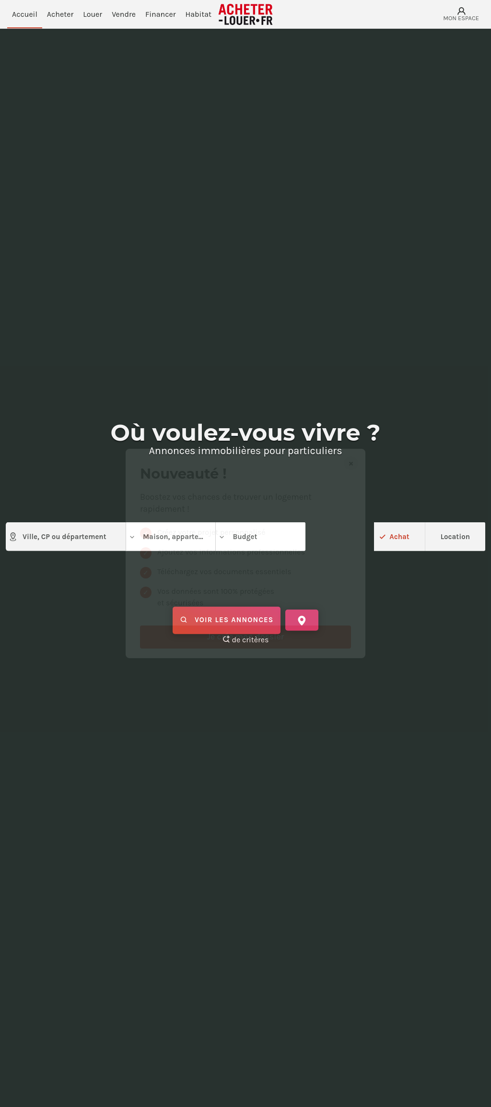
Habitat (199, 14)
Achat (399, 536)
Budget (237, 536)
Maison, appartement (172, 536)
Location (455, 536)
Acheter (60, 14)
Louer (92, 14)
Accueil (24, 14)
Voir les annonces (226, 620)
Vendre (124, 14)
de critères (245, 639)
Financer (160, 14)
